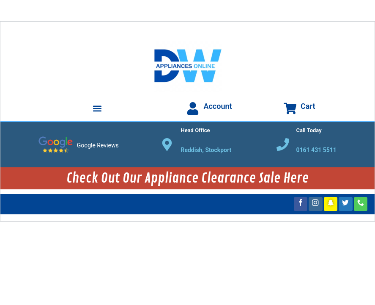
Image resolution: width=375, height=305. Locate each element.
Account (217, 106)
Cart (308, 106)
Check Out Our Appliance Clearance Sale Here (187, 178)
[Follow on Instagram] (316, 204)
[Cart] (290, 108)
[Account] (192, 108)
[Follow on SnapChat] (331, 204)
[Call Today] (282, 144)
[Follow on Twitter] (346, 204)
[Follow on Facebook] (301, 204)
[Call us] (361, 204)
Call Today (309, 130)
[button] (97, 108)
